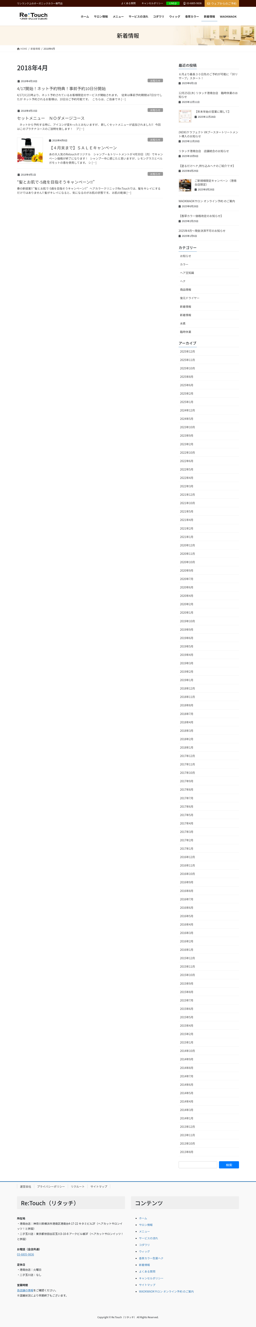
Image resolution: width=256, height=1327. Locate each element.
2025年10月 (187, 368)
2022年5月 (186, 469)
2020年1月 (186, 612)
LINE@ (173, 3)
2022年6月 (186, 461)
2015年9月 (186, 983)
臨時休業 (185, 332)
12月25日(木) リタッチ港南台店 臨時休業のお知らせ (208, 95)
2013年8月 (186, 1152)
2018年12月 (187, 688)
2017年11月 (187, 764)
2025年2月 (186, 393)
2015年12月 (187, 958)
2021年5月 (186, 511)
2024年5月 (186, 419)
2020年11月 (187, 554)
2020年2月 (186, 604)
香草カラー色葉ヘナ (151, 1258)
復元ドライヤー (190, 298)
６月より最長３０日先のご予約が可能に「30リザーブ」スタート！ (208, 76)
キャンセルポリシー (152, 3)
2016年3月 (186, 933)
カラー (184, 264)
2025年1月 (186, 402)
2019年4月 (186, 655)
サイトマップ (98, 1186)
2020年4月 (186, 596)
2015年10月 (187, 975)
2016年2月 (186, 941)
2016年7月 (186, 899)
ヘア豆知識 (187, 273)
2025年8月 (186, 377)
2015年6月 (186, 1009)
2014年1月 (186, 1118)
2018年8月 (186, 705)
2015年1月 (186, 1042)
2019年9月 (186, 629)
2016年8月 (186, 891)
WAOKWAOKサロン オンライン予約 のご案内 (207, 201)
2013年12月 (187, 1127)
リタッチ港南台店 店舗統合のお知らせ (204, 151)
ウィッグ (144, 1251)
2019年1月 (186, 680)
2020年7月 (186, 579)
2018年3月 (186, 731)
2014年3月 (186, 1110)
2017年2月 (186, 840)
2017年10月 (187, 773)
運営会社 (25, 1186)
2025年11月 (187, 360)
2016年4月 (186, 924)
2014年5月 (186, 1093)
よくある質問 (128, 3)
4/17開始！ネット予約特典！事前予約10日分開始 (61, 88)
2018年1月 (186, 747)
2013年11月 (187, 1135)
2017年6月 (186, 806)
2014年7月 (186, 1076)
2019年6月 (186, 638)
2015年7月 (186, 1000)
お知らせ (155, 80)
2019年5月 (186, 646)
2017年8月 (186, 789)
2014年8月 (186, 1068)
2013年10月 (187, 1143)
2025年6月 (186, 385)
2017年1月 (186, 848)
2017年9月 (186, 781)
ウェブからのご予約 (221, 3)
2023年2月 (186, 444)
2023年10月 (187, 427)
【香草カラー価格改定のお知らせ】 (201, 216)
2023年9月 (186, 435)
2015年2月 (186, 1034)
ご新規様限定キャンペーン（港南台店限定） (215, 183)
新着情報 (185, 307)
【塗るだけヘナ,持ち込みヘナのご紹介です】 (207, 166)
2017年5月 (186, 815)
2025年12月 (187, 351)
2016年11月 (187, 865)
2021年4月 (186, 520)
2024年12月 (187, 410)
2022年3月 (186, 486)
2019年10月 (187, 621)
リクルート (78, 1186)
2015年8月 (186, 992)
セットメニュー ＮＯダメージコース (51, 118)
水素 (183, 323)
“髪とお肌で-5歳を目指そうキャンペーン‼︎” (56, 182)
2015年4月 (186, 1025)
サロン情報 (146, 1225)
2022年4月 (186, 478)
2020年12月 (187, 545)
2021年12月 (187, 495)
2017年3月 (186, 832)
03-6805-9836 (25, 1254)
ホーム (143, 1218)
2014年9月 (186, 1059)
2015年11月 (187, 966)
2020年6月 (186, 587)
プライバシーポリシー (51, 1186)
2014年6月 (186, 1085)
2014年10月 (187, 1051)
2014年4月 (186, 1101)
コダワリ (144, 1245)
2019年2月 (186, 672)
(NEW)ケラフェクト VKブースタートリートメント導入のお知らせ (208, 134)
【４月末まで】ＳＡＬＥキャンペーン (83, 148)
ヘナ (183, 281)
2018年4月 (186, 722)
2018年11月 (187, 697)
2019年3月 (186, 663)
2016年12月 (187, 857)
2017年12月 (187, 756)
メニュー (144, 1231)
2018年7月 (186, 714)
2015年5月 (186, 1017)
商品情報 (185, 290)
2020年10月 (187, 562)
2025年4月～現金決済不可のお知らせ (202, 231)
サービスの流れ (148, 1238)
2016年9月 (186, 882)
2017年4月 (186, 823)
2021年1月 (186, 537)
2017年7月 (186, 798)
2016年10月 (187, 874)
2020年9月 (186, 570)
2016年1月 (186, 950)
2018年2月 (186, 739)
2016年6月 (186, 908)
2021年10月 (187, 503)
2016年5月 (186, 916)
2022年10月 (187, 452)
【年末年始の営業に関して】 (213, 112)
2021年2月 (186, 528)
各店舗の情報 (25, 1290)
